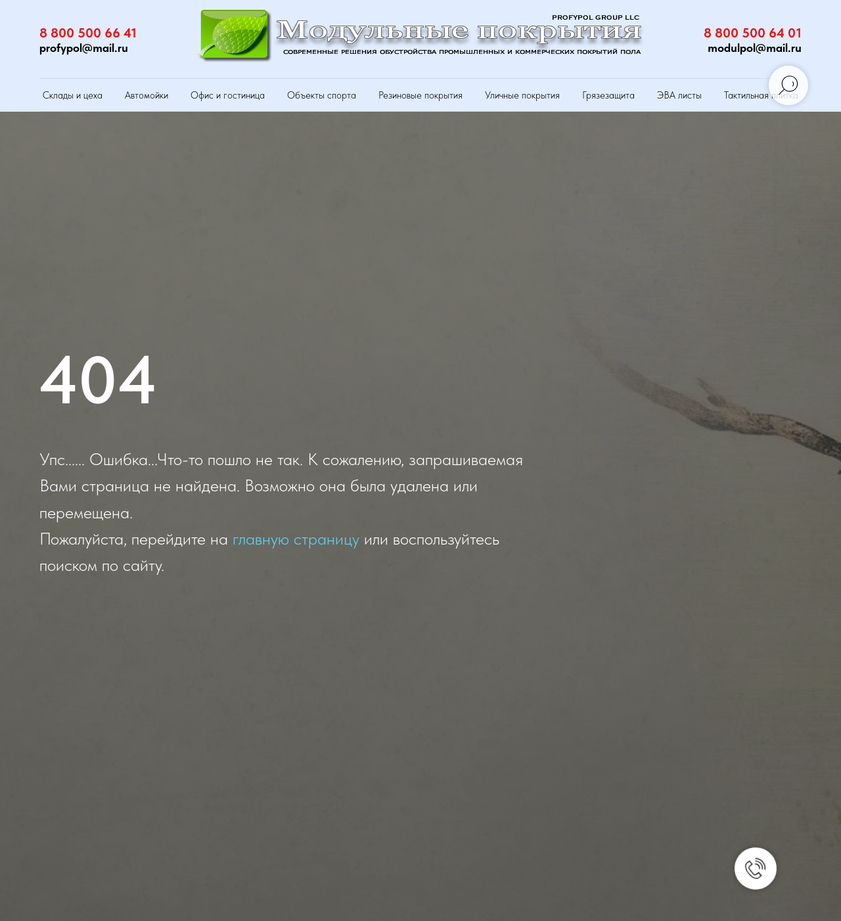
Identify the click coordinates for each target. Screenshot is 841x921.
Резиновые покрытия (420, 95)
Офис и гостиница (228, 95)
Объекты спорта (321, 95)
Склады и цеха (72, 95)
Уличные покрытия (522, 95)
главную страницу (296, 538)
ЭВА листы (679, 95)
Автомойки (146, 95)
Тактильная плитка (761, 95)
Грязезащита (608, 95)
